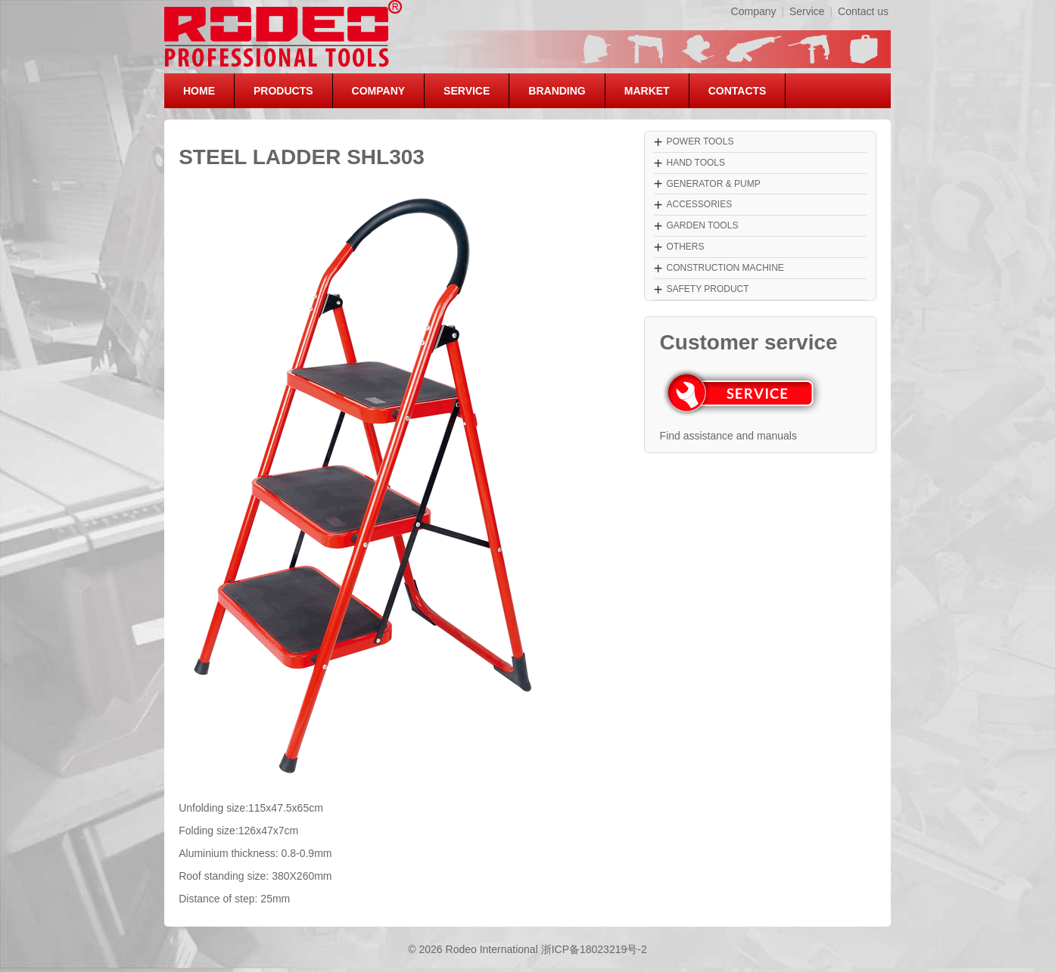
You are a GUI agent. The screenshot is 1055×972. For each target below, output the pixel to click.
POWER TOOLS (699, 141)
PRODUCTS (283, 91)
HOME (199, 91)
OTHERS (685, 246)
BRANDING (556, 91)
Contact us (863, 11)
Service (807, 11)
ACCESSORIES (699, 204)
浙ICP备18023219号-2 (594, 949)
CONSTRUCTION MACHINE (724, 267)
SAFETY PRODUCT (707, 289)
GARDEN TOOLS (702, 225)
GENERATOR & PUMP (713, 184)
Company (753, 11)
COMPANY (379, 91)
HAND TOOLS (695, 162)
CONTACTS (737, 91)
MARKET (647, 91)
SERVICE (466, 91)
